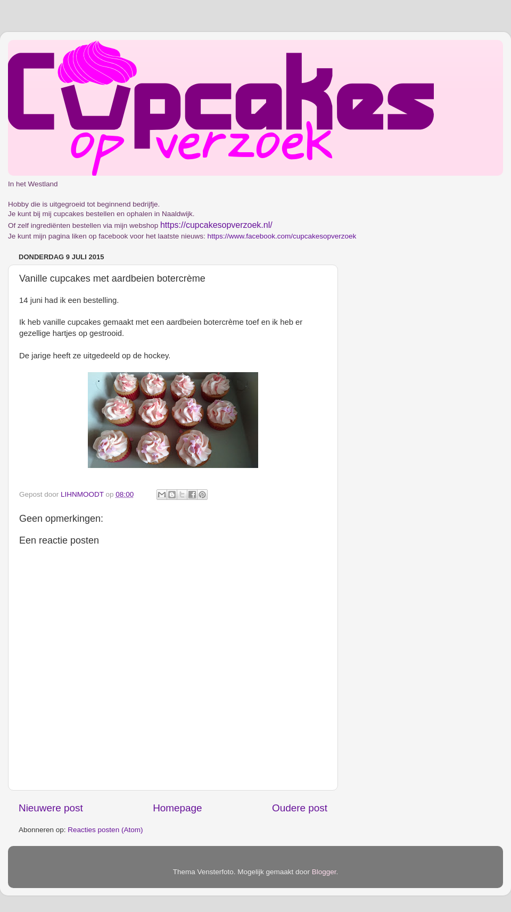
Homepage (177, 808)
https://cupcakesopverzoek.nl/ (216, 224)
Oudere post (299, 808)
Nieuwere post (51, 808)
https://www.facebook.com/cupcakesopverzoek (281, 236)
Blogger (324, 872)
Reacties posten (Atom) (105, 830)
